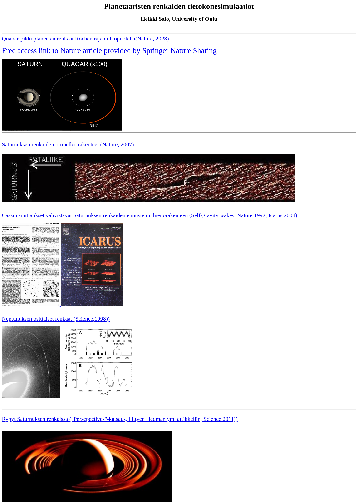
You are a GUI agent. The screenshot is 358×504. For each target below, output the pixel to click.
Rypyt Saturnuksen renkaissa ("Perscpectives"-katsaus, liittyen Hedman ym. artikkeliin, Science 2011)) (120, 419)
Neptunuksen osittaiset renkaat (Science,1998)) (56, 319)
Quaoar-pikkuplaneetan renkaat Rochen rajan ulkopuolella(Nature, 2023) (85, 38)
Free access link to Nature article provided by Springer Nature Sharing (109, 50)
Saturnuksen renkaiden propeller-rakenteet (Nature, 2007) (68, 144)
